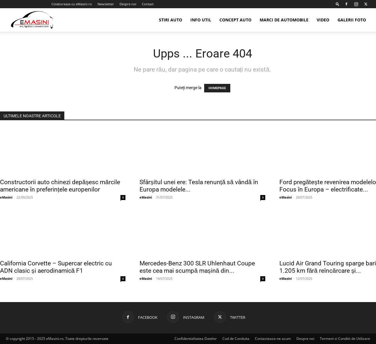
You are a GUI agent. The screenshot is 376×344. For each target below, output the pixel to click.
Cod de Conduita (235, 338)
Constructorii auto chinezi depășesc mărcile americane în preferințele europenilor (60, 186)
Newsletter (106, 4)
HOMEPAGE (217, 88)
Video (323, 20)
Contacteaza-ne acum (273, 338)
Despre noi (128, 4)
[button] (337, 4)
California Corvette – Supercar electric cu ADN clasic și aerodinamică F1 (56, 267)
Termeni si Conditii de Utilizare (345, 338)
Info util (200, 20)
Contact (148, 4)
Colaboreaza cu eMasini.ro (71, 4)
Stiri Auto (170, 20)
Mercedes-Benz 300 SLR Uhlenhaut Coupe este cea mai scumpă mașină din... (197, 267)
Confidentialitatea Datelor (195, 338)
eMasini (6, 197)
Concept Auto (235, 20)
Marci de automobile (284, 20)
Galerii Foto (352, 20)
